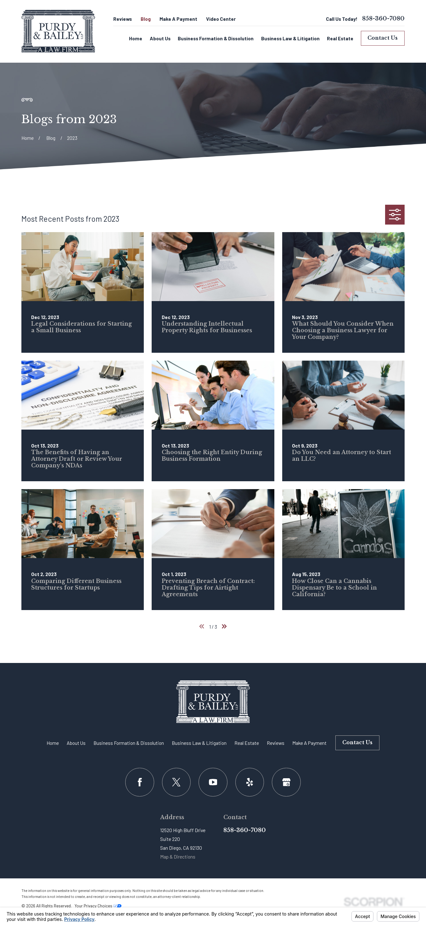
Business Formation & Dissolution (128, 743)
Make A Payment (178, 19)
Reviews (122, 19)
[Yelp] (249, 782)
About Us (76, 743)
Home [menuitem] (135, 38)
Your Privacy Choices (98, 905)
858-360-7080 (383, 19)
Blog (146, 19)
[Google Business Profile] (286, 782)
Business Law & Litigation (199, 743)
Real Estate (246, 743)
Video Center (221, 19)
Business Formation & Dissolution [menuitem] (216, 38)
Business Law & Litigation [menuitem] (290, 38)
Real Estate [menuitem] (340, 38)
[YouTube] (213, 782)
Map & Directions (177, 856)
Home (53, 743)
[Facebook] (139, 782)
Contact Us (382, 38)
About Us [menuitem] (160, 38)
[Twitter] (176, 782)
